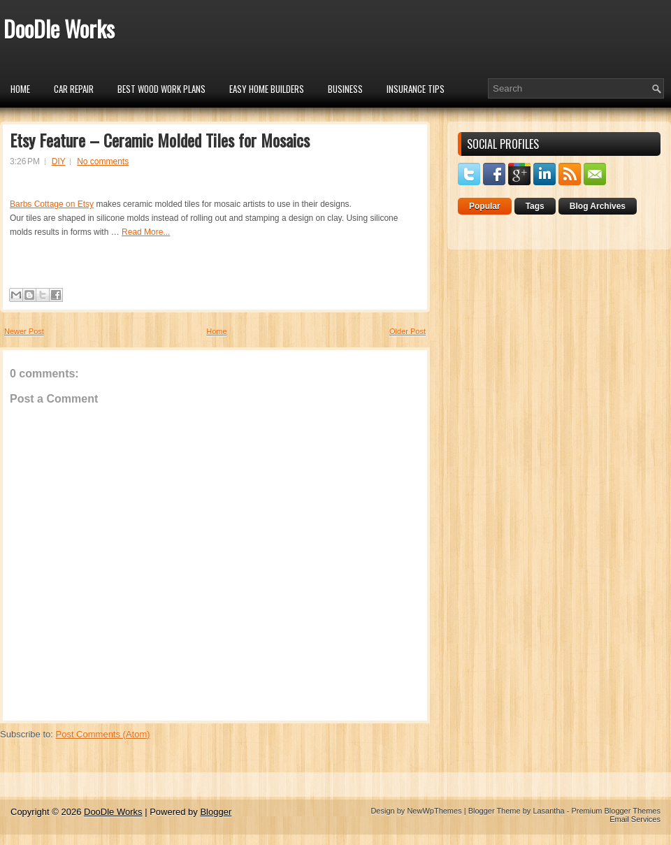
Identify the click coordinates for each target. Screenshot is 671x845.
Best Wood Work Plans (161, 89)
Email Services (635, 819)
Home (20, 89)
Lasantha (548, 811)
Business (345, 89)
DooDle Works (59, 28)
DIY (59, 161)
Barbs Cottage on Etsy (52, 204)
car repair (74, 89)
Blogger (215, 812)
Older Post (407, 331)
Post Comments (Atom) (103, 734)
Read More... (146, 232)
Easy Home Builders (266, 89)
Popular (484, 206)
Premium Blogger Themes (616, 811)
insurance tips (416, 89)
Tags (535, 206)
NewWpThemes (434, 811)
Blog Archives (598, 206)
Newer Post (24, 331)
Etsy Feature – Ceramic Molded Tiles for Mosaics (160, 139)
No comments (103, 161)
